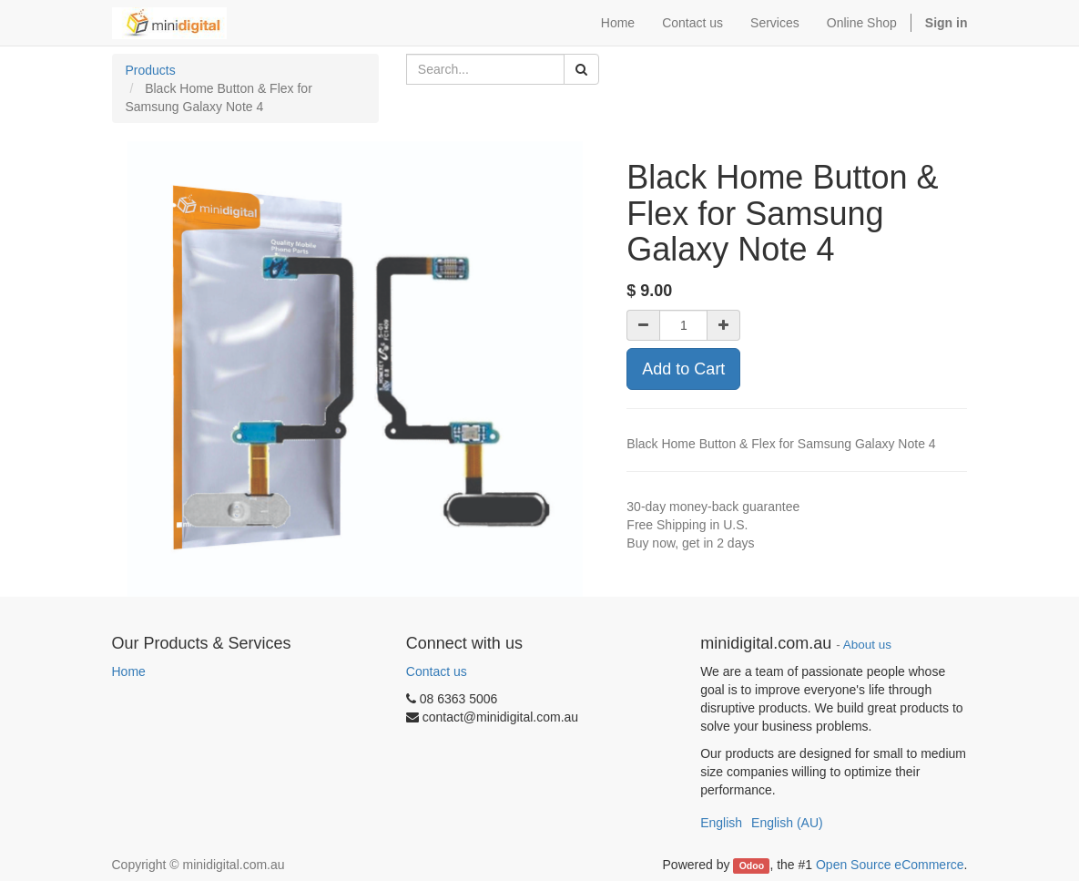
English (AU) (787, 822)
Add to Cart (683, 369)
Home (129, 671)
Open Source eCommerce (890, 864)
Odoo (751, 865)
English (721, 822)
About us (867, 644)
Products (151, 70)
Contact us (436, 671)
